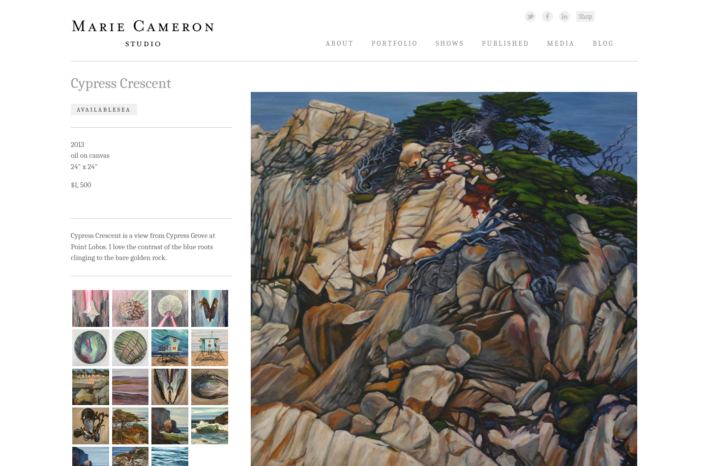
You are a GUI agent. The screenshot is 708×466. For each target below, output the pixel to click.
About (339, 43)
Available (97, 109)
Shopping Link (585, 16)
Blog (603, 43)
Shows (450, 43)
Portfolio (395, 43)
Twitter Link (530, 16)
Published (505, 43)
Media (561, 43)
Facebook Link (547, 16)
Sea (124, 109)
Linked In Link (564, 16)
